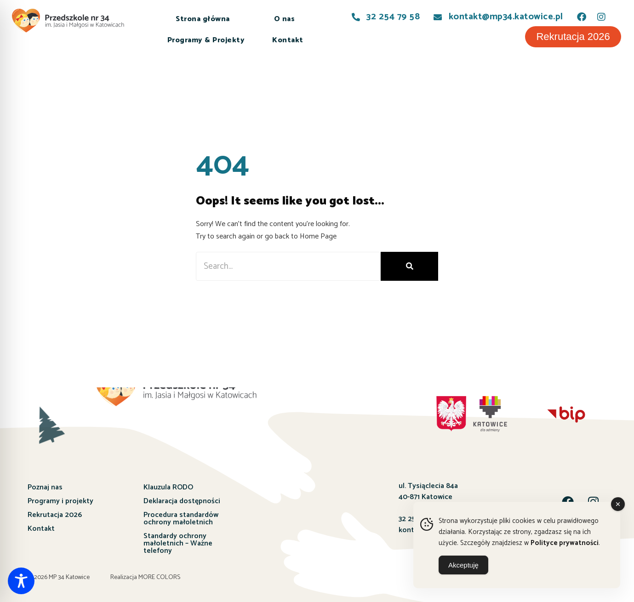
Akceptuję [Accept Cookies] (463, 565)
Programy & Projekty (206, 40)
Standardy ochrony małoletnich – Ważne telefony (177, 543)
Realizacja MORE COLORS (145, 577)
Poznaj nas (45, 487)
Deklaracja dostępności (181, 501)
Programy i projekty (60, 501)
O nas (284, 19)
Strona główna (203, 19)
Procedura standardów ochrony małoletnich (180, 518)
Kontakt (287, 40)
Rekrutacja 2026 (55, 515)
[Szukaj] (409, 266)
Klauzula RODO (168, 487)
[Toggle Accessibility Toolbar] (21, 581)
